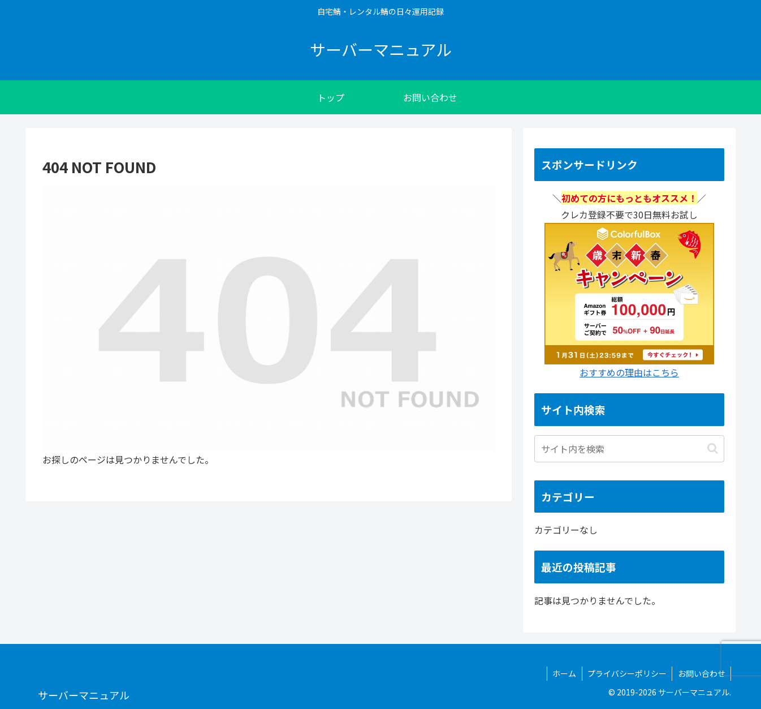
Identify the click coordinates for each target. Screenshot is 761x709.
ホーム (562, 673)
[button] (713, 448)
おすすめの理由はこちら (629, 372)
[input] (629, 448)
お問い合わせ (701, 673)
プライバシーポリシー (625, 673)
